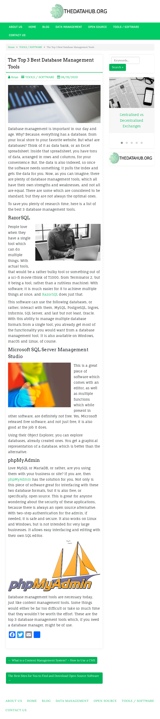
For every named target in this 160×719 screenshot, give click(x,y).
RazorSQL (49, 294)
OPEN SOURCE (97, 27)
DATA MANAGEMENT (69, 27)
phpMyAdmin (19, 479)
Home (11, 47)
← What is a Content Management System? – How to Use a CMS (51, 660)
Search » (117, 67)
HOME (32, 27)
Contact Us (17, 35)
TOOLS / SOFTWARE (126, 27)
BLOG (45, 27)
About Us (15, 27)
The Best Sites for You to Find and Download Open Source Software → (53, 678)
